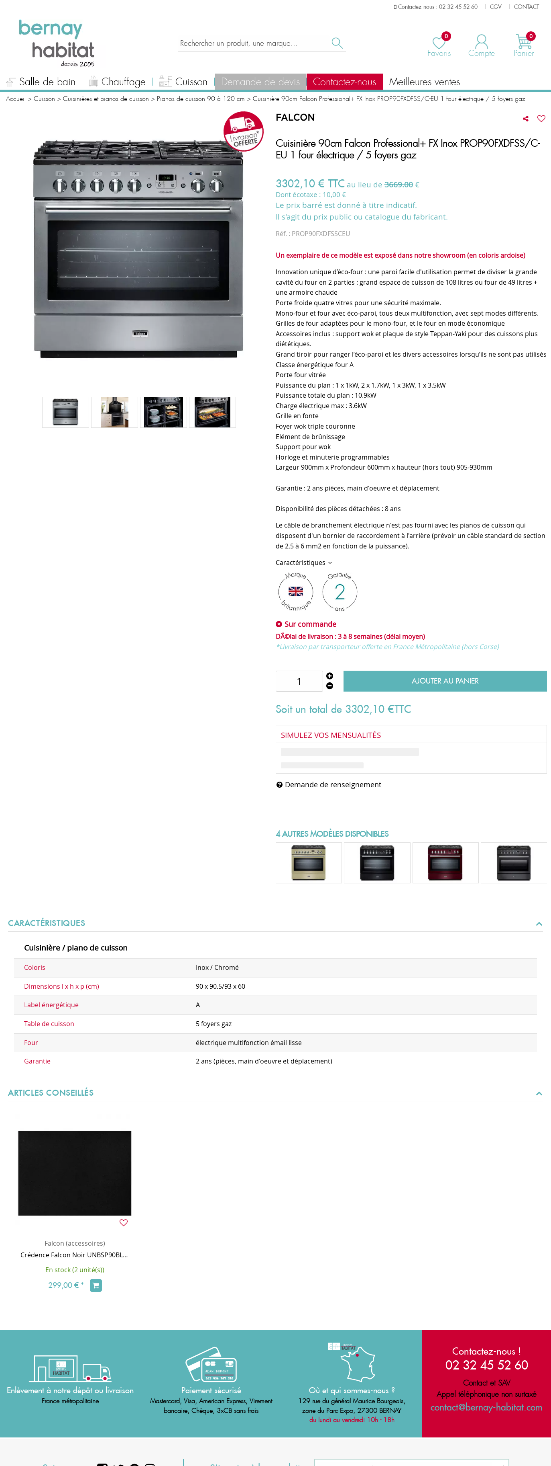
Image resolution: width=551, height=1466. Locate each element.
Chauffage (117, 83)
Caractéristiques (301, 562)
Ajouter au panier (445, 681)
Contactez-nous (344, 82)
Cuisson (183, 83)
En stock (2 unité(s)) (74, 1269)
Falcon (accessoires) (75, 1243)
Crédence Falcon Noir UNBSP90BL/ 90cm (74, 1254)
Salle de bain (40, 83)
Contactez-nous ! (486, 1351)
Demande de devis (260, 82)
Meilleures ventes (424, 82)
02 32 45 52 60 (486, 1365)
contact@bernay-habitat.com (486, 1407)
